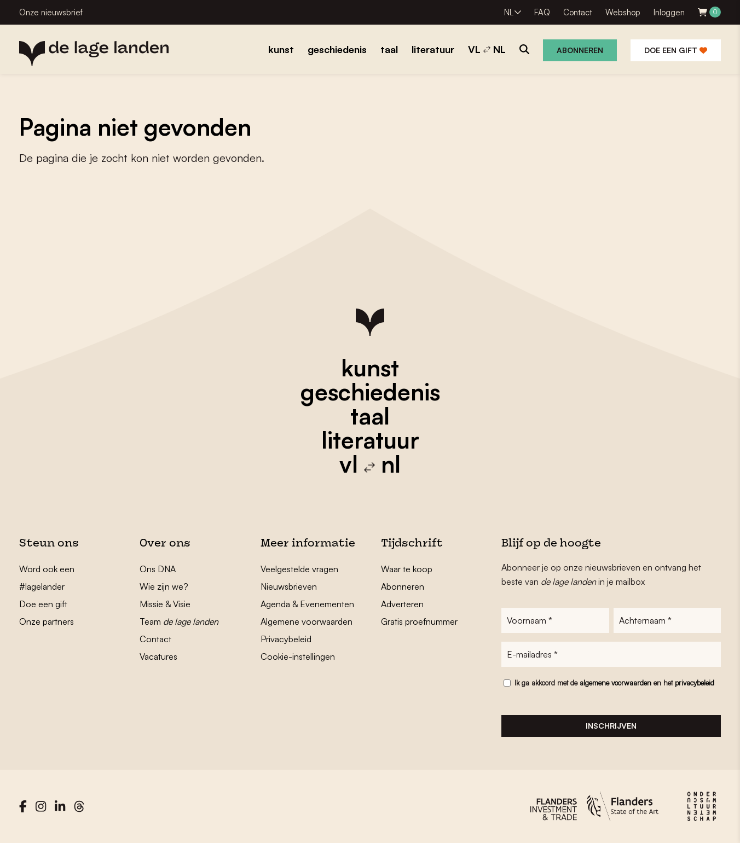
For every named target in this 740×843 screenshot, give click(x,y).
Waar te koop (406, 568)
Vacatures (158, 656)
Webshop (622, 12)
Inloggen (669, 12)
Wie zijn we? (164, 586)
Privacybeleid (286, 638)
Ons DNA (158, 568)
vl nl (370, 464)
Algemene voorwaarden (306, 621)
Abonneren (580, 50)
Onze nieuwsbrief (51, 12)
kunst (370, 367)
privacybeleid (694, 682)
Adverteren (402, 603)
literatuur (370, 440)
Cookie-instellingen (298, 656)
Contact (577, 12)
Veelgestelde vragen (299, 568)
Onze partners (46, 621)
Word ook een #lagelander (46, 577)
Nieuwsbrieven (289, 586)
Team (179, 621)
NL (508, 12)
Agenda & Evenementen (307, 603)
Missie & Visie (165, 603)
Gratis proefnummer (419, 621)
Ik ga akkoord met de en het (614, 683)
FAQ (542, 12)
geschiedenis (370, 391)
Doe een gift (675, 50)
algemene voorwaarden (615, 682)
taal (370, 416)
